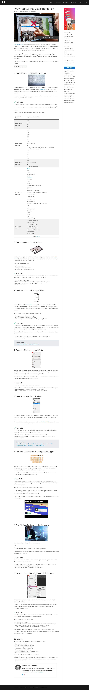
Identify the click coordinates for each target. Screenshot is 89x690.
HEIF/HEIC (29, 178)
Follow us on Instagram (33, 687)
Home (51, 2)
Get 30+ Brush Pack (43, 687)
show (25, 66)
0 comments (33, 11)
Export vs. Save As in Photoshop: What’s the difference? (31, 445)
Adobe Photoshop (18, 44)
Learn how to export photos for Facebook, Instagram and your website (35, 444)
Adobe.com (38, 236)
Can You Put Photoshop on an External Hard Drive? (69, 42)
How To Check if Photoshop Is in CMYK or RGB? (69, 56)
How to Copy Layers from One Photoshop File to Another (69, 62)
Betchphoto (17, 11)
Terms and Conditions (23, 687)
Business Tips (57, 2)
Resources (65, 2)
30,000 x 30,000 (45, 422)
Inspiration (74, 2)
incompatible (42, 89)
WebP (28, 168)
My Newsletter (39, 672)
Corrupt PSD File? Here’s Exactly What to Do (28, 344)
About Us (82, 2)
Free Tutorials (27, 11)
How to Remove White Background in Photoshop (69, 36)
